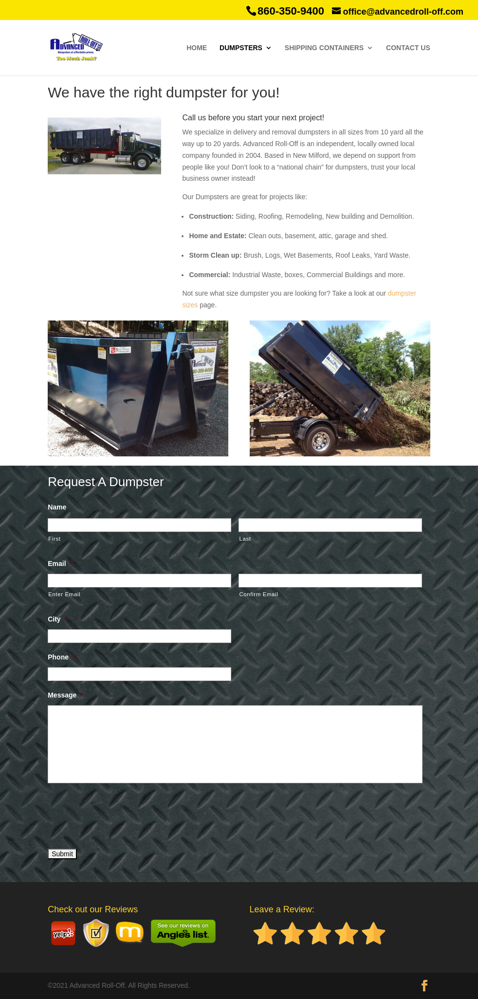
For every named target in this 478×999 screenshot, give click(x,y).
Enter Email (64, 594)
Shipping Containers (324, 48)
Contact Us (408, 48)
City (57, 619)
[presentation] (122, 814)
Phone (61, 657)
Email (60, 563)
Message (65, 695)
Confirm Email (258, 594)
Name (57, 507)
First (54, 539)
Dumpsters (241, 48)
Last (245, 539)
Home (196, 48)
